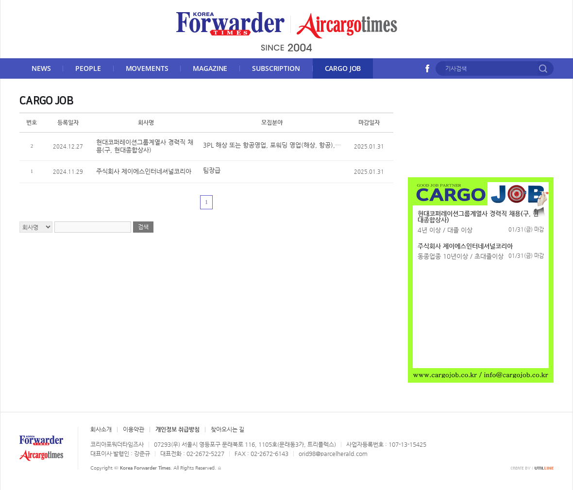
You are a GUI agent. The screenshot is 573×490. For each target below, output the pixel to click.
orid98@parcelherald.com (333, 453)
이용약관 (133, 429)
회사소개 (101, 429)
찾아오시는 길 (227, 429)
